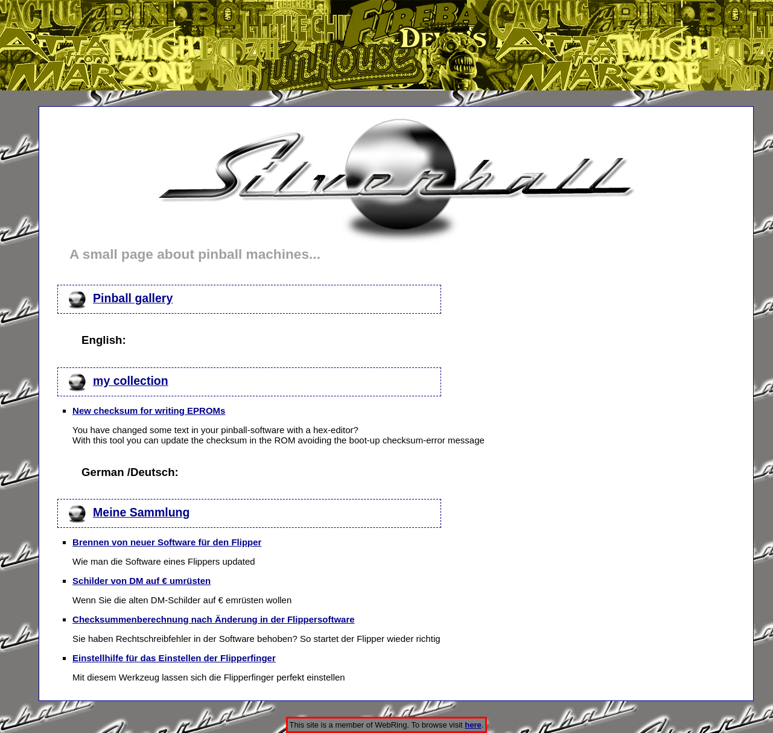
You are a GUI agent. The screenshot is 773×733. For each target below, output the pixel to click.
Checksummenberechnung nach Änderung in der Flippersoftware (213, 619)
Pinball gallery (133, 298)
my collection (130, 380)
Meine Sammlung (141, 512)
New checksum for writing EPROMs (148, 410)
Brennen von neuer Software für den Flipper (166, 542)
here (473, 724)
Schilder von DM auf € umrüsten (141, 581)
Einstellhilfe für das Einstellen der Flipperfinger (174, 658)
